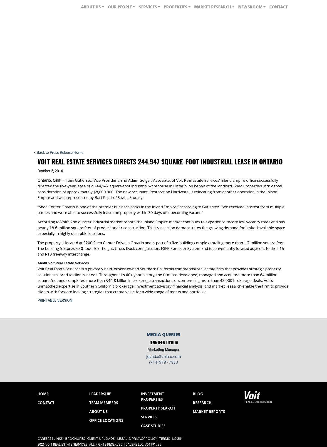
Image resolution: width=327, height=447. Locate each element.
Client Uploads (101, 438)
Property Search (158, 408)
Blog (198, 393)
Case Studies (153, 425)
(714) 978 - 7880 (163, 362)
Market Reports (209, 411)
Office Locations (106, 420)
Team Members (103, 402)
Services (149, 417)
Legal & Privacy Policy (137, 438)
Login (177, 438)
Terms (164, 438)
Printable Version (54, 300)
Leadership (100, 393)
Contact (278, 7)
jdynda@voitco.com (163, 356)
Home (43, 393)
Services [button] (148, 7)
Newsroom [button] (250, 7)
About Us (98, 411)
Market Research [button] (212, 7)
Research (202, 402)
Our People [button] (120, 7)
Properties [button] (175, 7)
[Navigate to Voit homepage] (51, 7)
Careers (44, 438)
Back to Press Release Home (60, 152)
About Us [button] (91, 7)
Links (58, 438)
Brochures (75, 438)
